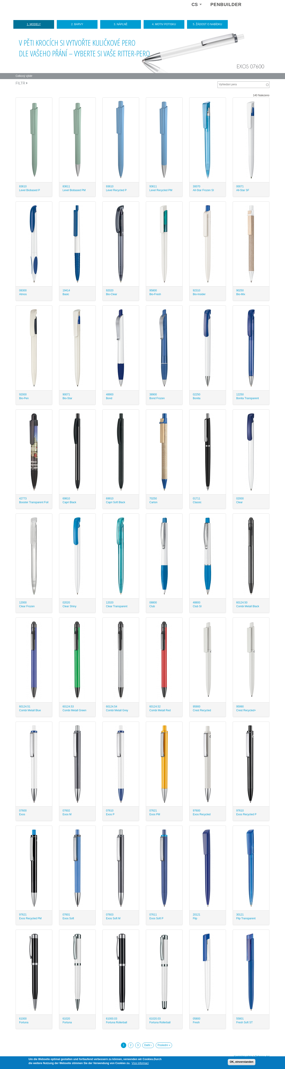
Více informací (140, 1063)
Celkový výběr (24, 76)
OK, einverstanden (241, 1061)
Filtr (22, 83)
